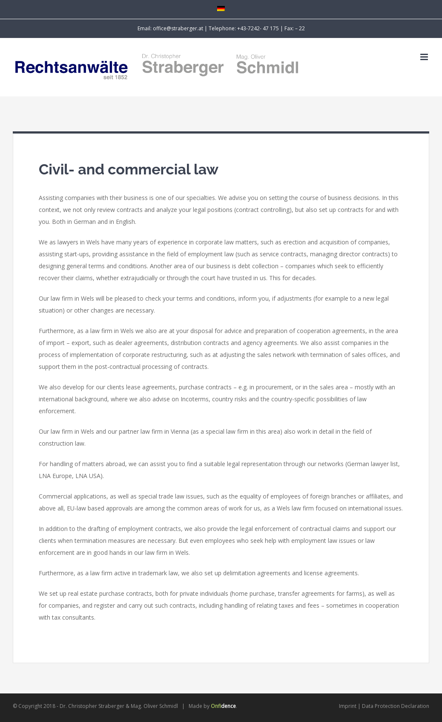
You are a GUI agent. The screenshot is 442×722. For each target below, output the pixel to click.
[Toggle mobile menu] (424, 56)
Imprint (347, 706)
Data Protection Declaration (395, 706)
